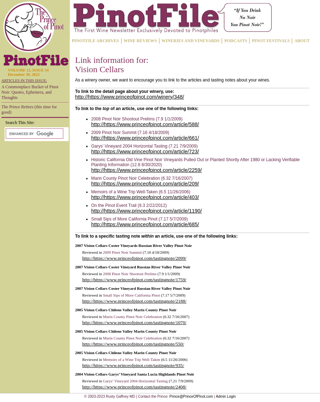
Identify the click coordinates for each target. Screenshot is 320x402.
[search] (33, 133)
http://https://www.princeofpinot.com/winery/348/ (129, 97)
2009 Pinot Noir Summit (122, 252)
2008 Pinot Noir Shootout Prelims (130, 274)
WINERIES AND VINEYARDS (191, 40)
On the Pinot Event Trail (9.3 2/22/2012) (129, 205)
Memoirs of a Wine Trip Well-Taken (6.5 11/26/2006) (140, 191)
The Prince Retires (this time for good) (29, 109)
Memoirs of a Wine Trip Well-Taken (131, 359)
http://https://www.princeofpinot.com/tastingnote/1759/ (134, 279)
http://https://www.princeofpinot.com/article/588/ (145, 124)
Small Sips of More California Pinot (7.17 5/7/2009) (139, 219)
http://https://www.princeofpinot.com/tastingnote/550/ (133, 344)
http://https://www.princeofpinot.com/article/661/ (145, 138)
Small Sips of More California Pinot (131, 295)
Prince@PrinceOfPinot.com (191, 396)
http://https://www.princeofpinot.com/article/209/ (145, 184)
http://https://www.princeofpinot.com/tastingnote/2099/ (134, 258)
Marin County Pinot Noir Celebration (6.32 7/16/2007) (142, 178)
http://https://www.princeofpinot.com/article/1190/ (146, 211)
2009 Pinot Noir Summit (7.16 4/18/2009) (130, 132)
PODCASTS (235, 40)
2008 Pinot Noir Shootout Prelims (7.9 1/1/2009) (136, 118)
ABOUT (302, 40)
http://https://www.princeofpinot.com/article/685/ (145, 224)
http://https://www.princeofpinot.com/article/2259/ (146, 170)
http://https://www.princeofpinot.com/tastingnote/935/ (133, 365)
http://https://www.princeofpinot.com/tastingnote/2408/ (134, 386)
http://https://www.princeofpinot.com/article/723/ (145, 151)
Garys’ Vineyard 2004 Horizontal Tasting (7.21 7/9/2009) (144, 146)
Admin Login (226, 396)
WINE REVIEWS (140, 40)
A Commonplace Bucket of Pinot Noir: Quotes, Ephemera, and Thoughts (29, 92)
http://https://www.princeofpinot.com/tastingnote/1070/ (134, 322)
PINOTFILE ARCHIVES (95, 40)
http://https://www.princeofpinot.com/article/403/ (145, 197)
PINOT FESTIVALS (271, 40)
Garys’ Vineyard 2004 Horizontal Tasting (135, 381)
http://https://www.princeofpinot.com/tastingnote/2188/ (134, 301)
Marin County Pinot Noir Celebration (132, 316)
